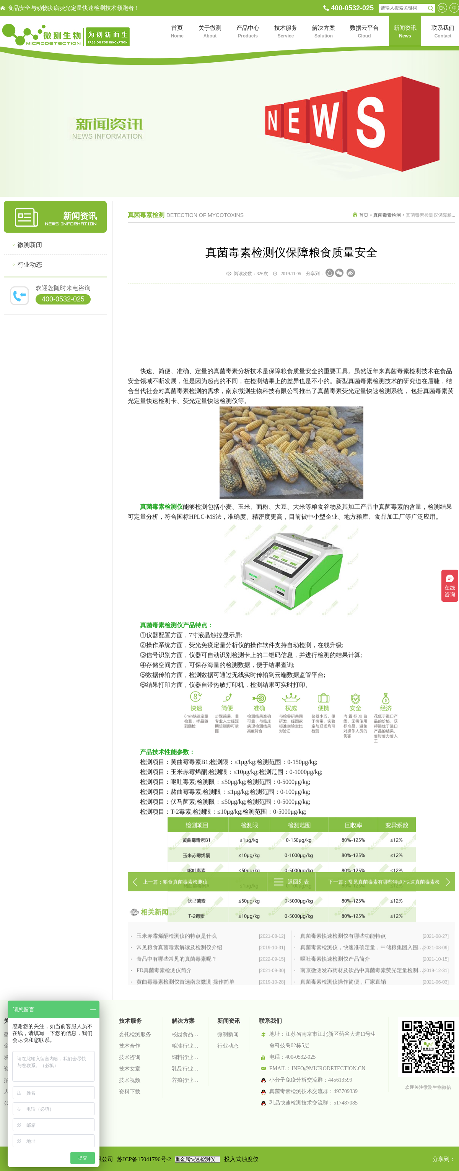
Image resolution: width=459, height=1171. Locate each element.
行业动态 (30, 264)
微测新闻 (30, 244)
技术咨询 (129, 1057)
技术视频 (129, 1080)
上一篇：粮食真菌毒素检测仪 (175, 895)
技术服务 (130, 1021)
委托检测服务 (135, 1034)
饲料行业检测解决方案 (185, 1057)
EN (442, 8)
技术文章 (129, 1069)
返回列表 (298, 895)
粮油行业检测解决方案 (185, 1046)
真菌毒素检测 (387, 215)
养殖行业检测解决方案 (185, 1080)
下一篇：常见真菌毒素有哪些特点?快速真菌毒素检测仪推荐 (384, 898)
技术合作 (129, 1046)
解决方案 (183, 1021)
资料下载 (129, 1092)
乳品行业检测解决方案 (185, 1069)
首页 (363, 215)
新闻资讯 (228, 1021)
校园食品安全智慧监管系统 (185, 1034)
